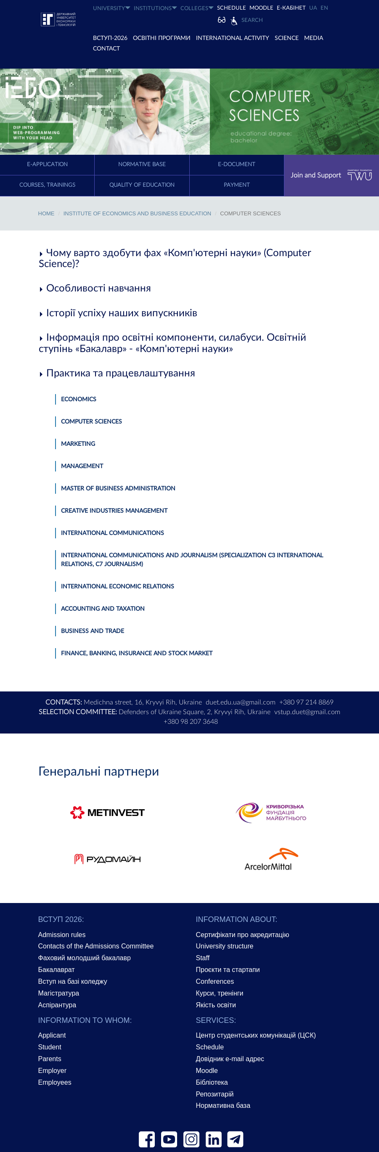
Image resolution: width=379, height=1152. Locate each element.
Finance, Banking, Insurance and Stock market (136, 654)
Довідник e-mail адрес (230, 1058)
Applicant (52, 1035)
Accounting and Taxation (103, 609)
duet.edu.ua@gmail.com (241, 702)
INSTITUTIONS (155, 8)
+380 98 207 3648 (191, 721)
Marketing (78, 444)
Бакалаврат (56, 969)
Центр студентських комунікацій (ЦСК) (256, 1035)
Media (313, 38)
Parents (49, 1058)
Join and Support (331, 175)
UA (313, 8)
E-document (236, 164)
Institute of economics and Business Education (138, 213)
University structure (225, 946)
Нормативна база (223, 1105)
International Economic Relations (117, 587)
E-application (47, 164)
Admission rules (62, 934)
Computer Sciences (91, 422)
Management (82, 466)
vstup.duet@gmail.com (307, 712)
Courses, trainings (47, 185)
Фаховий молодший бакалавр (84, 957)
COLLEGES (197, 8)
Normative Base (142, 164)
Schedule (210, 1047)
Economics (78, 400)
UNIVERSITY (111, 8)
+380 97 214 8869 (306, 702)
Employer (52, 1070)
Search (252, 20)
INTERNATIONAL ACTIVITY (232, 38)
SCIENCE (287, 38)
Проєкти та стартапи (228, 969)
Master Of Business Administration (118, 489)
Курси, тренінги (220, 993)
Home (46, 213)
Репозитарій (215, 1094)
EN (324, 8)
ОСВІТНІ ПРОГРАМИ (162, 38)
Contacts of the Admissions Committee (96, 946)
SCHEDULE (231, 8)
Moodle (261, 8)
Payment (237, 185)
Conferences (215, 981)
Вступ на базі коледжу (72, 981)
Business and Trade (92, 631)
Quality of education (142, 185)
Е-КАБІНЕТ (291, 8)
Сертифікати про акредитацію (242, 934)
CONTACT (106, 49)
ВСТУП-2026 (110, 38)
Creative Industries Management (114, 511)
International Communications (112, 533)
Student (49, 1047)
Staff (203, 957)
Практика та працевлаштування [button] (117, 373)
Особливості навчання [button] (95, 288)
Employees (55, 1082)
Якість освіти (216, 1005)
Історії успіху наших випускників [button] (118, 313)
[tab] (190, 259)
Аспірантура (57, 1005)
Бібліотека (212, 1082)
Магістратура (59, 993)
